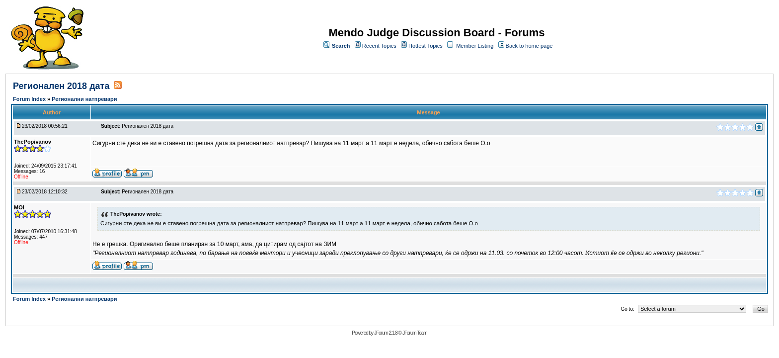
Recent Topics (379, 46)
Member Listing (474, 46)
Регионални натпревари (84, 99)
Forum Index (30, 99)
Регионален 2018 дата (61, 86)
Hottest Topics (425, 46)
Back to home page (529, 46)
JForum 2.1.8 (385, 333)
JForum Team (414, 333)
